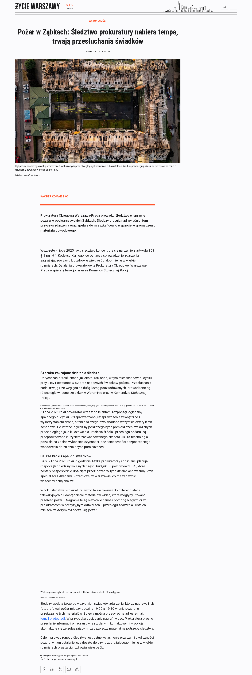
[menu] (233, 6)
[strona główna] (37, 6)
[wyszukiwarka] (224, 6)
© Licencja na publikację (50, 657)
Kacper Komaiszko (54, 198)
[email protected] (52, 620)
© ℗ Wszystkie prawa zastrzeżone (74, 657)
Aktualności (97, 23)
